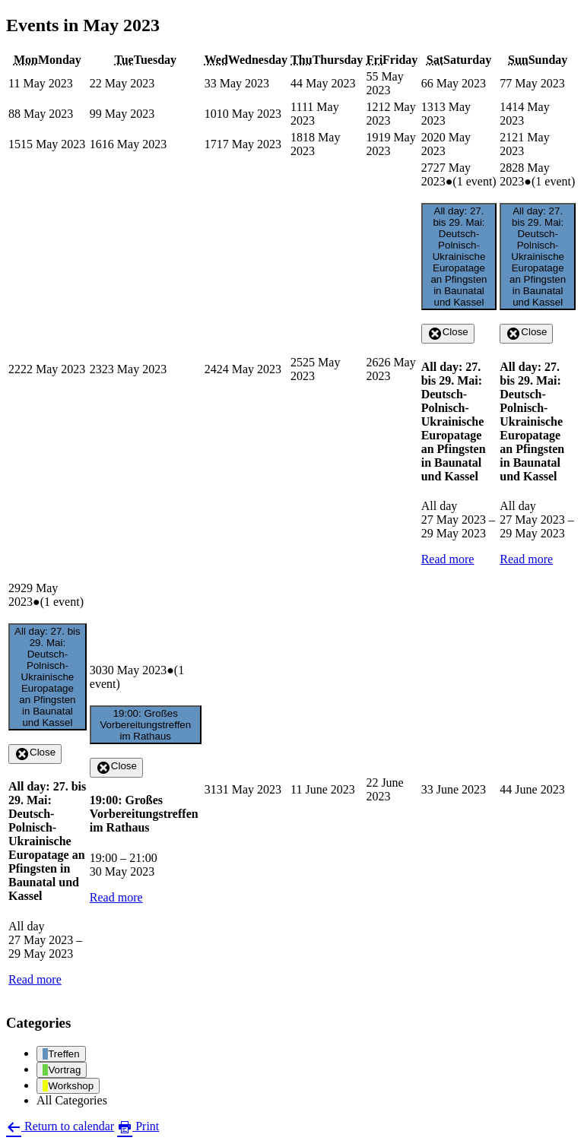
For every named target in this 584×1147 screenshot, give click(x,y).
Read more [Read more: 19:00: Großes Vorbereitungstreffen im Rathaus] (116, 897)
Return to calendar (60, 1126)
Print (138, 1126)
